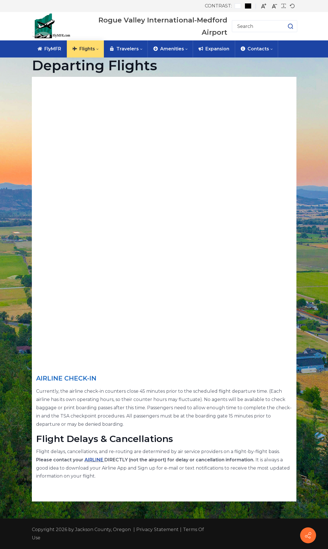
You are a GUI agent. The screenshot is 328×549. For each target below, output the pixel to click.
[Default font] (292, 6)
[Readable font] (283, 6)
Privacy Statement (157, 529)
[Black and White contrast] (248, 6)
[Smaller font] (274, 6)
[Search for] (264, 26)
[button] (285, 26)
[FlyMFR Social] (308, 535)
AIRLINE (93, 459)
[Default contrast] (238, 6)
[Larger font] (264, 6)
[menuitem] (49, 48)
